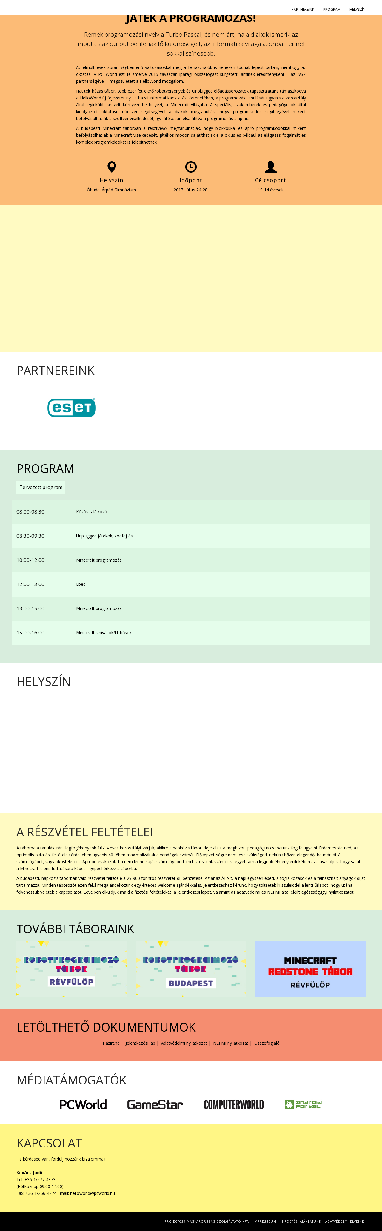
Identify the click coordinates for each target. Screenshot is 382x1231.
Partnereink (303, 9)
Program (332, 9)
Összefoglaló (267, 1043)
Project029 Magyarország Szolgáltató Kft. (206, 1221)
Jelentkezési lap (140, 1043)
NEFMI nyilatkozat (230, 1043)
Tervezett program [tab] (40, 487)
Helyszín (357, 9)
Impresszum (264, 1221)
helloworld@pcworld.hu (92, 1193)
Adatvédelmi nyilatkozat (184, 1043)
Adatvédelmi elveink (344, 1221)
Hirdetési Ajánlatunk (301, 1221)
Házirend (111, 1043)
